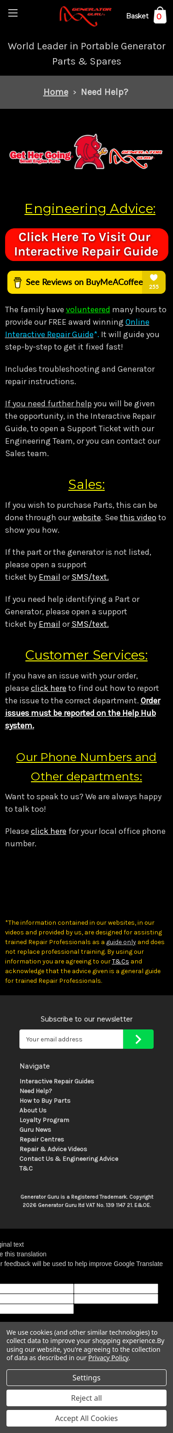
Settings (86, 1378)
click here (48, 688)
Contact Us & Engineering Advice (68, 1159)
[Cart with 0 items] (146, 17)
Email (49, 577)
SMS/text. (90, 577)
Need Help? (35, 1091)
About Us (33, 1110)
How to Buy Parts (45, 1101)
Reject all (86, 1398)
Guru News (35, 1130)
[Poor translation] (31, 1276)
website (86, 517)
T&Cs (120, 961)
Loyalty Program (44, 1120)
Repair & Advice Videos (53, 1149)
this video (138, 517)
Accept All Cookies (86, 1418)
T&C (26, 1168)
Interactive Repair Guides (56, 1081)
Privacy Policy (108, 1357)
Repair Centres (41, 1139)
